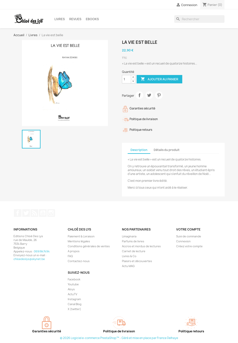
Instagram (51, 213)
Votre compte (188, 229)
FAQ (70, 256)
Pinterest (159, 95)
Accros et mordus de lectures (141, 246)
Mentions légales (79, 241)
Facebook (17, 213)
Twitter (26, 213)
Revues (75, 19)
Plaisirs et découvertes (137, 261)
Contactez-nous (79, 261)
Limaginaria (129, 236)
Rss (34, 213)
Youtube (73, 284)
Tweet (149, 95)
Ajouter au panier (159, 79)
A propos (74, 251)
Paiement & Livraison (81, 236)
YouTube (43, 213)
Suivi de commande (188, 236)
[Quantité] (126, 79)
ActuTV (72, 294)
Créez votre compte (189, 246)
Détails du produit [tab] (167, 150)
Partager (139, 95)
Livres (59, 19)
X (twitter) (74, 309)
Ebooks (92, 19)
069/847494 (42, 251)
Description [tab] (139, 150)
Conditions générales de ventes (89, 246)
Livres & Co (129, 256)
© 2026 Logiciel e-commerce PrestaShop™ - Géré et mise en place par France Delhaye (119, 338)
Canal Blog (74, 304)
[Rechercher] (199, 19)
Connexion (183, 241)
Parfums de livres (133, 241)
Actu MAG (128, 266)
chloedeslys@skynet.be (29, 259)
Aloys (71, 289)
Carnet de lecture (133, 251)
